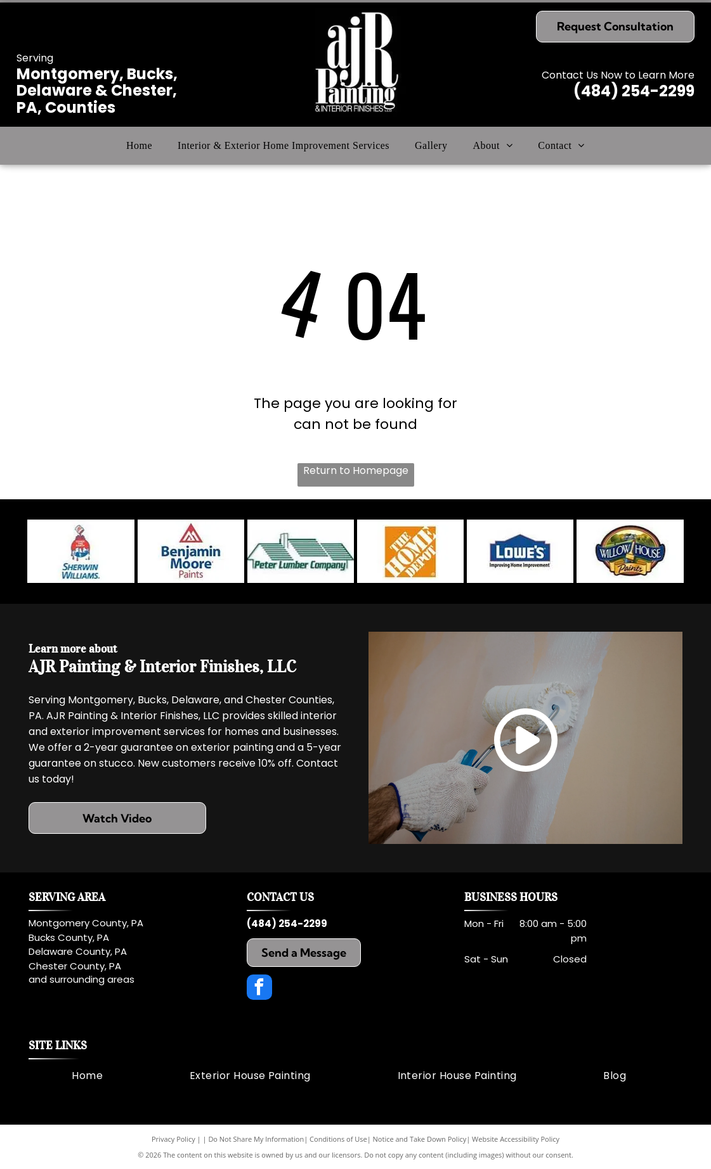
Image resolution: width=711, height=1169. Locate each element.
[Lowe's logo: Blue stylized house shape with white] (520, 551)
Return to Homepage (355, 470)
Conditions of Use (338, 1139)
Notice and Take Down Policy (420, 1139)
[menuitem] (139, 146)
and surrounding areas (81, 979)
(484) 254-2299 (634, 90)
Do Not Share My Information (256, 1139)
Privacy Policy (173, 1139)
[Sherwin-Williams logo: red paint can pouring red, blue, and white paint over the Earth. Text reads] (80, 551)
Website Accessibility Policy (515, 1139)
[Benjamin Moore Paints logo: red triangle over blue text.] (191, 551)
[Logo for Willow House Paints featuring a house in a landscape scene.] (630, 551)
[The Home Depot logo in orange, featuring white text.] (410, 551)
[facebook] (259, 988)
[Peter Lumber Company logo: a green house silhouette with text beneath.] (300, 551)
